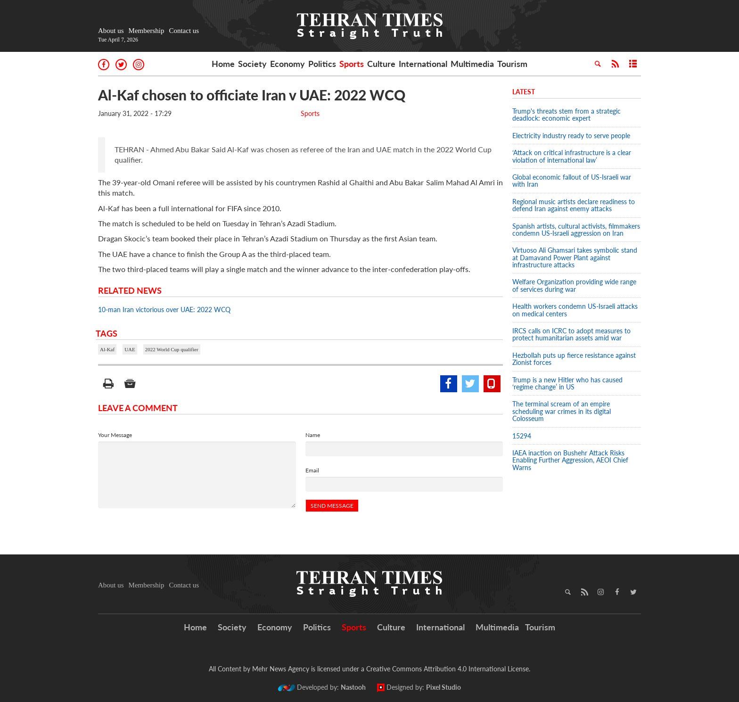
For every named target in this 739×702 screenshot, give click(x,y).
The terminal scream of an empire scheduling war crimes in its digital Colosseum (561, 411)
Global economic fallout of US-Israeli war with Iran (571, 180)
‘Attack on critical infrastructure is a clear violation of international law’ (571, 156)
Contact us (184, 30)
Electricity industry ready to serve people (571, 136)
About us (111, 30)
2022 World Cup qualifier (171, 349)
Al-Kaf (107, 349)
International (423, 63)
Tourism (512, 63)
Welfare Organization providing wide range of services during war (574, 285)
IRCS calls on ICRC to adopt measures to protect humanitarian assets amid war (571, 334)
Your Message (115, 434)
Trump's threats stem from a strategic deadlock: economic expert (566, 114)
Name (312, 434)
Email (312, 470)
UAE (129, 349)
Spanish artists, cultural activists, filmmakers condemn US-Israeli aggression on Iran (576, 229)
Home (223, 63)
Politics (322, 63)
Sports (351, 63)
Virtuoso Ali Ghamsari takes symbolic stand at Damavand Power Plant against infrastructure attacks (574, 257)
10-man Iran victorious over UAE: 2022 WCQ (164, 310)
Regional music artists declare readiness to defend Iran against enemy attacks (573, 205)
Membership (146, 30)
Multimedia (472, 63)
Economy (287, 63)
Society (252, 63)
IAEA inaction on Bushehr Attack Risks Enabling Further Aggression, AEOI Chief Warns (570, 460)
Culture (381, 63)
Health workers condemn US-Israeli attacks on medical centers (575, 309)
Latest (523, 92)
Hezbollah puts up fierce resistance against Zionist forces (574, 358)
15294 (521, 436)
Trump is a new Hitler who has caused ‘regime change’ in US (567, 383)
